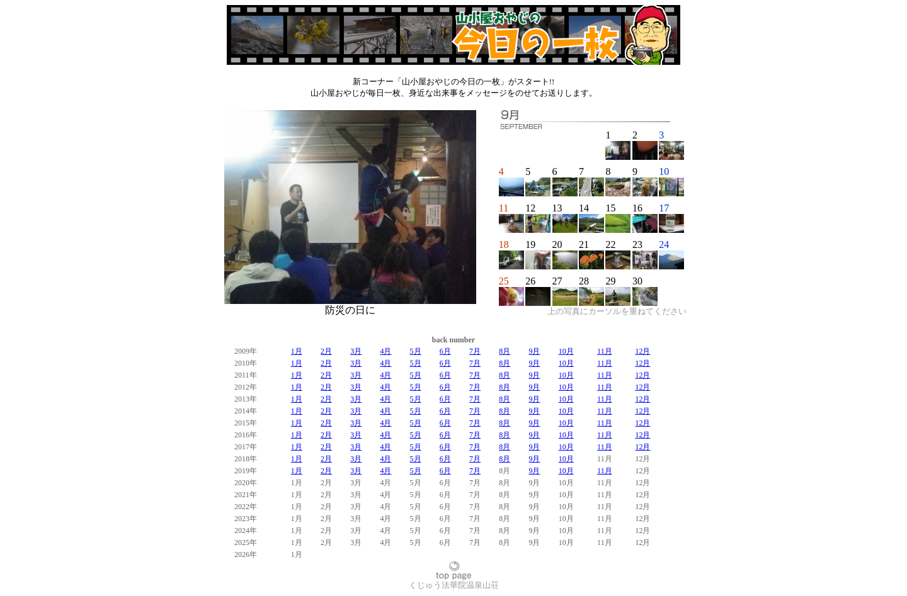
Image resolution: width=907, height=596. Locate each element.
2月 (326, 351)
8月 (504, 351)
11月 (604, 351)
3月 (356, 351)
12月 (642, 351)
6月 (445, 351)
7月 (475, 351)
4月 (385, 351)
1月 (296, 351)
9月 (534, 351)
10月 (566, 351)
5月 (415, 351)
